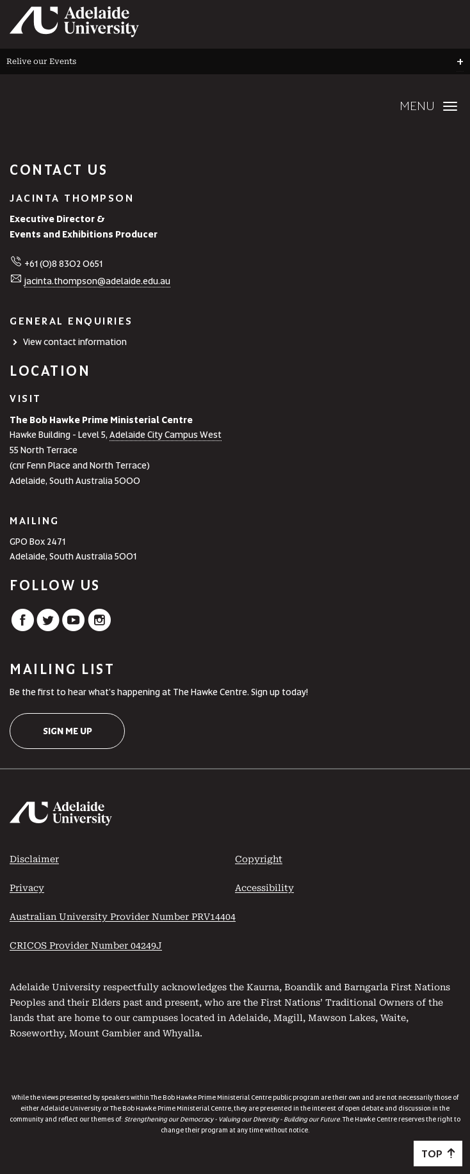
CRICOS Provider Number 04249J (86, 945)
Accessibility (264, 888)
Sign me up (67, 731)
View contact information (75, 342)
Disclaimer (34, 859)
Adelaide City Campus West (165, 434)
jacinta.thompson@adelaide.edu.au (97, 281)
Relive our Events (41, 61)
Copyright (258, 859)
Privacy (27, 888)
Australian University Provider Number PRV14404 (123, 917)
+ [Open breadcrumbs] (460, 61)
